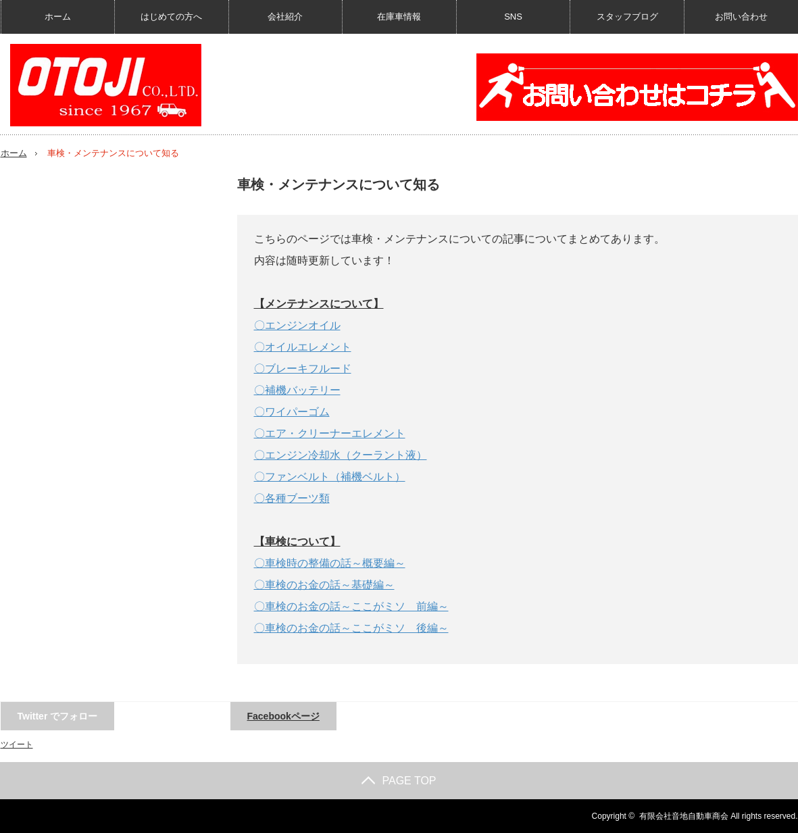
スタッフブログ (627, 16)
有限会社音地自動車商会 (683, 816)
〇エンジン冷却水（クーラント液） (340, 455)
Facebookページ (283, 716)
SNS (513, 16)
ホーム (58, 16)
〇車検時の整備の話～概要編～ (329, 563)
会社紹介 (285, 16)
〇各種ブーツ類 (292, 498)
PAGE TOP (398, 780)
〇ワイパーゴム (292, 412)
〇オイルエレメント (302, 347)
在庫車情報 (399, 16)
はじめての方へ (171, 16)
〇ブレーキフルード (302, 368)
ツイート (17, 744)
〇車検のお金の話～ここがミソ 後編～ (351, 628)
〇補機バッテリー (297, 390)
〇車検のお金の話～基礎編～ (324, 584)
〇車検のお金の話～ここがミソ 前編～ (351, 606)
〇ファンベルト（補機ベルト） (329, 476)
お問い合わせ (741, 16)
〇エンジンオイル (297, 325)
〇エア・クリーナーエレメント (329, 433)
